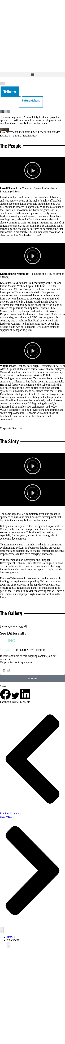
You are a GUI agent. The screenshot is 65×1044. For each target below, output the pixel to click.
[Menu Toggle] (1, 930)
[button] (32, 74)
